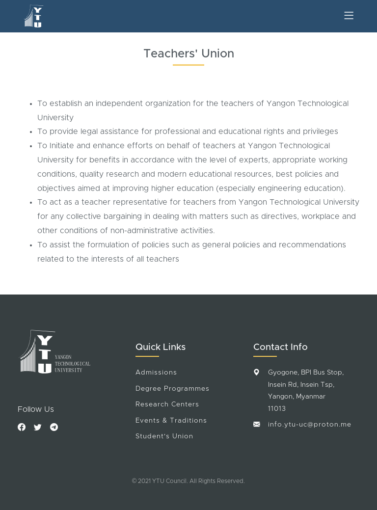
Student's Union (164, 436)
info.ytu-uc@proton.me (309, 424)
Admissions (156, 372)
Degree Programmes (172, 388)
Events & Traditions (171, 420)
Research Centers (167, 404)
